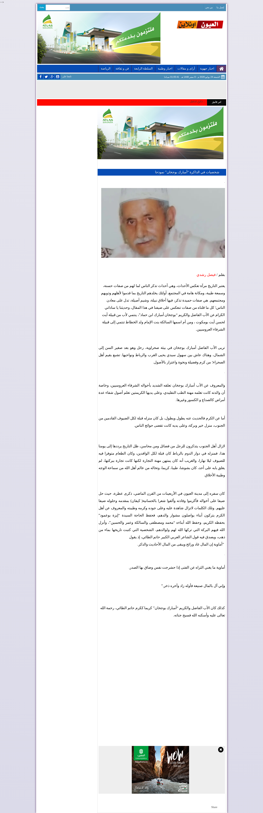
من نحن (209, 7)
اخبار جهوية (207, 68)
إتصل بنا (220, 7)
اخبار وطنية (165, 68)
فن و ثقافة (122, 68)
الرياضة (105, 68)
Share (214, 807)
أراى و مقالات (186, 68)
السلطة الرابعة (143, 68)
